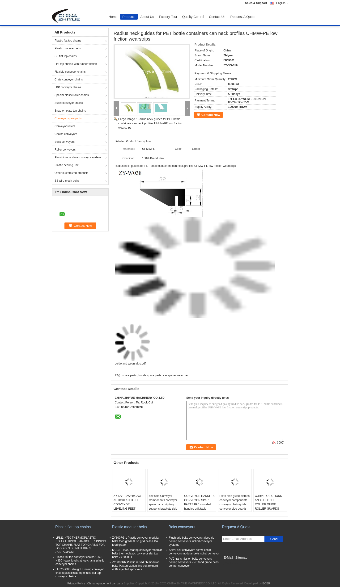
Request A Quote (242, 17)
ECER (266, 583)
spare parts (129, 375)
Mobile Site (230, 563)
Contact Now (210, 115)
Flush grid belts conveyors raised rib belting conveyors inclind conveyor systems (191, 541)
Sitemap (241, 557)
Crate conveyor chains (69, 79)
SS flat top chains (65, 56)
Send (273, 539)
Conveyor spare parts (68, 118)
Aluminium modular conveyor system (78, 157)
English (282, 3)
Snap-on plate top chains (70, 110)
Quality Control (193, 17)
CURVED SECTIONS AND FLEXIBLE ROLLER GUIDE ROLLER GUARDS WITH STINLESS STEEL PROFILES (268, 506)
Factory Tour (168, 17)
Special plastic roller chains (72, 95)
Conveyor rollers (65, 126)
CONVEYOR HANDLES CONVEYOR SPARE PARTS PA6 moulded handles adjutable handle (199, 504)
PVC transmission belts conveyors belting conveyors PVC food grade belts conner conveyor (194, 562)
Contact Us (217, 17)
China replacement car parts (105, 583)
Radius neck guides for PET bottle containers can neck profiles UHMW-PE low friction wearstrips (150, 123)
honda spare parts (149, 375)
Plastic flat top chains (68, 40)
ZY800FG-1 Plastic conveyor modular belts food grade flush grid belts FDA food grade (135, 541)
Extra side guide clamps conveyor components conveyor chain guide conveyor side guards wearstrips (235, 504)
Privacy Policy (76, 583)
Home (113, 17)
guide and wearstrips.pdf (130, 363)
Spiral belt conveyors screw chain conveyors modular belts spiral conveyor (194, 551)
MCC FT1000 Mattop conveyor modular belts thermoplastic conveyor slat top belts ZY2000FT (137, 553)
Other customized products (71, 173)
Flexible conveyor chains (70, 71)
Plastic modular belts (68, 48)
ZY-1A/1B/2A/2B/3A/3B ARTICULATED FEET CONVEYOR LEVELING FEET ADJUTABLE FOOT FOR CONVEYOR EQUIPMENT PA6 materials (128, 510)
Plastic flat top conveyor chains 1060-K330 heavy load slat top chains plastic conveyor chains (79, 560)
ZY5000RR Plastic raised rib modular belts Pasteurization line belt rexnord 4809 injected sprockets (135, 566)
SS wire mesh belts (67, 180)
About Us (147, 17)
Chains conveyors (66, 134)
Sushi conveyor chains (69, 103)
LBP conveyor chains (68, 87)
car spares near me (175, 375)
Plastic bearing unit (66, 165)
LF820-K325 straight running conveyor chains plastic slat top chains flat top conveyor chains (79, 573)
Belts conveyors (65, 141)
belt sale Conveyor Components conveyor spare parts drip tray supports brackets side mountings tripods (163, 504)
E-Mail (228, 557)
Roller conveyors (65, 149)
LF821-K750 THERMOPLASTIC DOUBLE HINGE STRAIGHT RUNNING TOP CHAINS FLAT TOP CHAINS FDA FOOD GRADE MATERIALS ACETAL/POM (80, 544)
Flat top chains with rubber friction (76, 64)
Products (128, 17)
